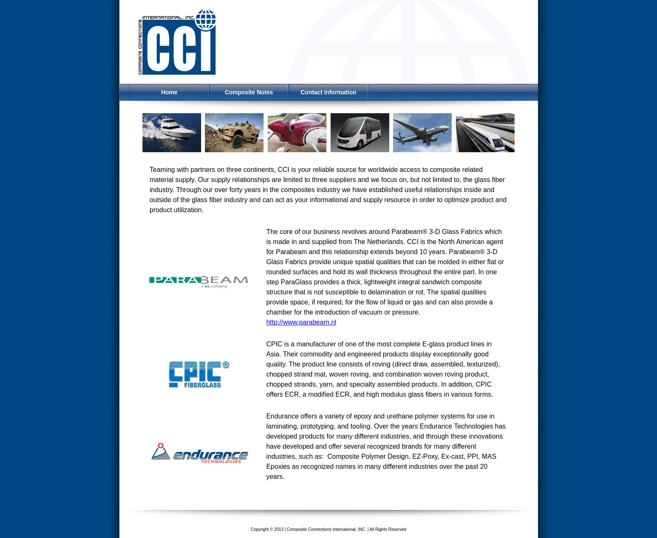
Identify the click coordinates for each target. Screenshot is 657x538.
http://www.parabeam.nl (301, 322)
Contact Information (329, 92)
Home (169, 92)
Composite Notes (249, 92)
